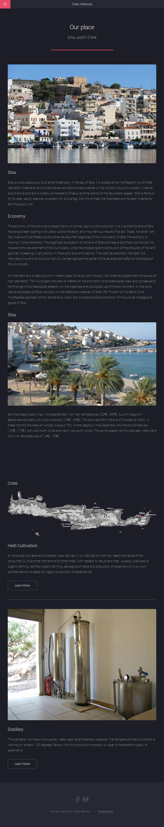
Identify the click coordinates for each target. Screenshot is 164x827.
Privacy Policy (105, 811)
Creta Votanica (82, 4)
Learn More (22, 585)
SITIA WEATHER (82, 459)
